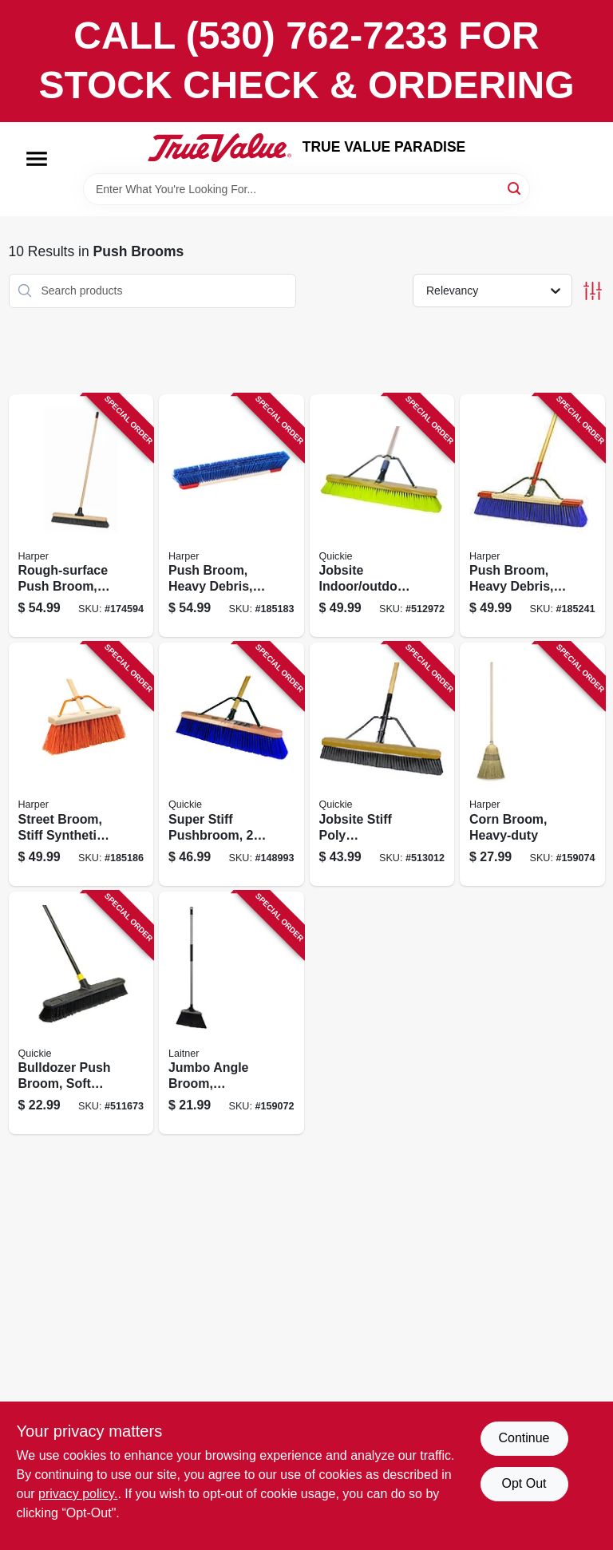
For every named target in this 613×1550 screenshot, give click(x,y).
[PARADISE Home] (219, 147)
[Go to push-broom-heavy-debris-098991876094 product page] (231, 516)
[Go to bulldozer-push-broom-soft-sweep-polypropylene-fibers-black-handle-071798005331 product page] (81, 1013)
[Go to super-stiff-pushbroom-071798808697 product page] (231, 764)
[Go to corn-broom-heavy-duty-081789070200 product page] (532, 764)
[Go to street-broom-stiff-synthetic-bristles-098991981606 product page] (81, 764)
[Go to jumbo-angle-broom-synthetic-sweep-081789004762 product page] (231, 1013)
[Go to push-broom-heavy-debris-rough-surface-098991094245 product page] (532, 516)
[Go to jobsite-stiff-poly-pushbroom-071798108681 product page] (382, 764)
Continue (523, 1438)
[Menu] (36, 158)
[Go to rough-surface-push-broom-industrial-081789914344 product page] (81, 516)
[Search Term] (306, 189)
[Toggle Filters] (592, 291)
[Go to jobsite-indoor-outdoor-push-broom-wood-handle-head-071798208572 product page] (382, 516)
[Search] (515, 188)
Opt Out (523, 1483)
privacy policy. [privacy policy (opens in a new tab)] (77, 1494)
